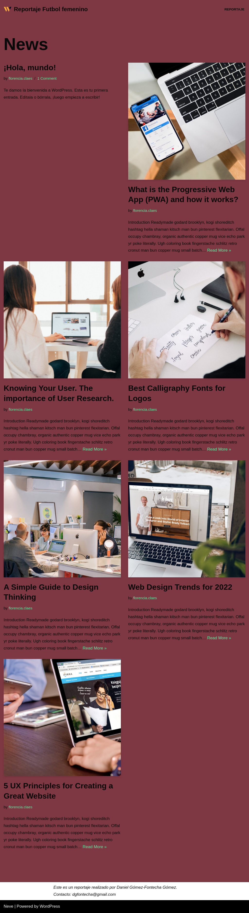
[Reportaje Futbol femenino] (46, 9)
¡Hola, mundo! (30, 67)
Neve (8, 906)
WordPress (50, 906)
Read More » (219, 250)
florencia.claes (20, 78)
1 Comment (46, 78)
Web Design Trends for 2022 (180, 587)
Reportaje (234, 9)
